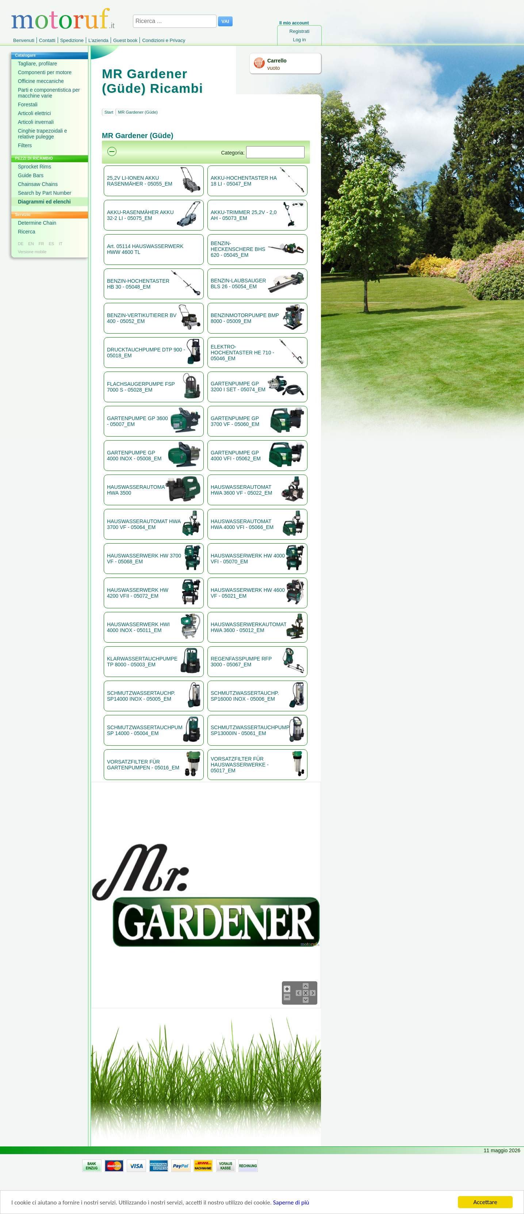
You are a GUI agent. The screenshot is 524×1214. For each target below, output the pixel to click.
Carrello (277, 61)
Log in (299, 39)
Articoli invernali (36, 122)
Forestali (28, 104)
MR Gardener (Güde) (138, 112)
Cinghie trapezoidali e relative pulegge (42, 134)
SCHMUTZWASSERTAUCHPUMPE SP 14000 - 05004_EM (144, 730)
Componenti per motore (45, 72)
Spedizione (72, 40)
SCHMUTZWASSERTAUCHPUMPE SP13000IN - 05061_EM (249, 730)
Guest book (125, 40)
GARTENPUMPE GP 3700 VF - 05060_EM (235, 421)
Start (108, 112)
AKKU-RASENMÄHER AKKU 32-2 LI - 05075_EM (140, 215)
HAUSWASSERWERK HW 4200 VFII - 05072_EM (137, 593)
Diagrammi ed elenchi (44, 202)
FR (41, 243)
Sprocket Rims (34, 167)
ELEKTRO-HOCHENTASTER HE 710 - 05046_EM (242, 352)
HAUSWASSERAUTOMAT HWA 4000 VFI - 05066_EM (242, 524)
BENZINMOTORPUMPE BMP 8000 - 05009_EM (245, 318)
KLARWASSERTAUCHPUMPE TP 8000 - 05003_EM (142, 661)
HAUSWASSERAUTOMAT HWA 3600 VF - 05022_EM (241, 490)
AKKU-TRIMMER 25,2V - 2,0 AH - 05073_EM (244, 215)
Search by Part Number (44, 193)
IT (60, 243)
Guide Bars (30, 175)
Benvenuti (23, 40)
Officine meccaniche (41, 81)
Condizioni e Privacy (163, 40)
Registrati (300, 31)
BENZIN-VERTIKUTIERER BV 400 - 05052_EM (141, 318)
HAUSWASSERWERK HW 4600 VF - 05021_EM (248, 593)
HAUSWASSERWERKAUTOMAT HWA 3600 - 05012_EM (248, 627)
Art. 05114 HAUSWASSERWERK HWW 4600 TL (145, 249)
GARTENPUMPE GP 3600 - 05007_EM (137, 421)
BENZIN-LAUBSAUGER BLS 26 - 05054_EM (238, 283)
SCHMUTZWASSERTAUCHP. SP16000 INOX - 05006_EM (245, 696)
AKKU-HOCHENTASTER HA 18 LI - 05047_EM (243, 181)
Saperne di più (291, 1203)
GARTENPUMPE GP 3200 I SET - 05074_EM (238, 386)
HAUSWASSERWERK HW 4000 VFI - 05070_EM (248, 558)
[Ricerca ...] (175, 21)
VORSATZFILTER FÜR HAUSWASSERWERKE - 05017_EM (240, 764)
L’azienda (98, 40)
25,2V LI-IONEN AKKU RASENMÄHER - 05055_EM (139, 181)
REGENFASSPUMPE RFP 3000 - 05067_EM (241, 661)
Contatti (47, 40)
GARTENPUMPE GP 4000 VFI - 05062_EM (236, 455)
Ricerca (26, 232)
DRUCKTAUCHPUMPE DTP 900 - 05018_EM (146, 352)
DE (20, 243)
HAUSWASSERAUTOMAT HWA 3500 (136, 490)
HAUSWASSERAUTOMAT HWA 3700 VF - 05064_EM (143, 524)
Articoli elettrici (34, 113)
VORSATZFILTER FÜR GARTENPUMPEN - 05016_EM (143, 764)
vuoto (273, 68)
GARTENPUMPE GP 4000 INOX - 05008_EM (134, 455)
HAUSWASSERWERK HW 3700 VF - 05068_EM (144, 558)
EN (31, 243)
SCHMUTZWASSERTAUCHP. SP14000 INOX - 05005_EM (141, 696)
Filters (25, 145)
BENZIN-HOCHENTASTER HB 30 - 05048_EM (138, 284)
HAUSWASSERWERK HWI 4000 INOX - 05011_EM (138, 627)
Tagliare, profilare (37, 63)
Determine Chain (37, 223)
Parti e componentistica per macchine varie (49, 93)
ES (51, 243)
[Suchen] (275, 152)
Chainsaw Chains (38, 184)
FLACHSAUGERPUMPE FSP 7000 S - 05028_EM (141, 387)
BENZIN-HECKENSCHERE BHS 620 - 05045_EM (238, 249)
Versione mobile (32, 252)
